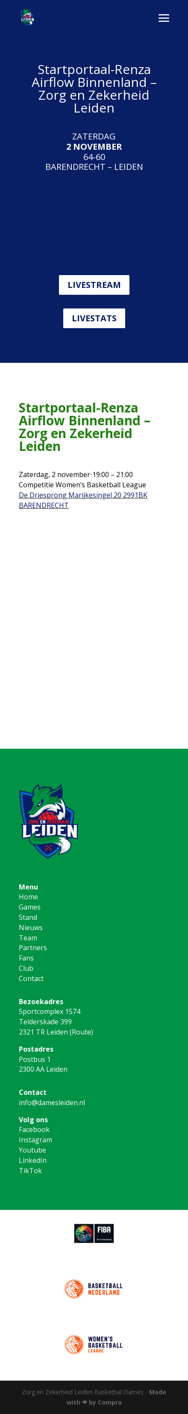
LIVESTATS (94, 318)
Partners (33, 947)
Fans (26, 958)
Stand (28, 917)
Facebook (34, 1129)
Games (30, 907)
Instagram (35, 1139)
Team (28, 938)
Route (81, 1032)
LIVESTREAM (94, 285)
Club (26, 968)
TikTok (30, 1170)
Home (28, 896)
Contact (31, 978)
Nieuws (31, 927)
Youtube (32, 1150)
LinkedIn (33, 1160)
